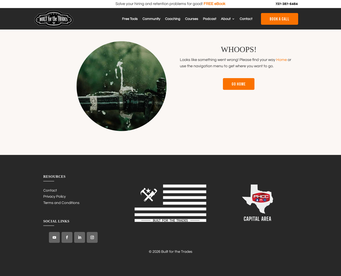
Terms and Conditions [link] (61, 203)
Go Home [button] (239, 84)
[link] (53, 26)
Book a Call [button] (279, 19)
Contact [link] (246, 19)
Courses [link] (191, 19)
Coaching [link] (172, 19)
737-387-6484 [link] (287, 4)
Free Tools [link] (130, 19)
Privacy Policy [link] (54, 197)
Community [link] (151, 19)
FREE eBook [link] (214, 4)
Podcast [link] (209, 19)
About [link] (226, 19)
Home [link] (281, 60)
